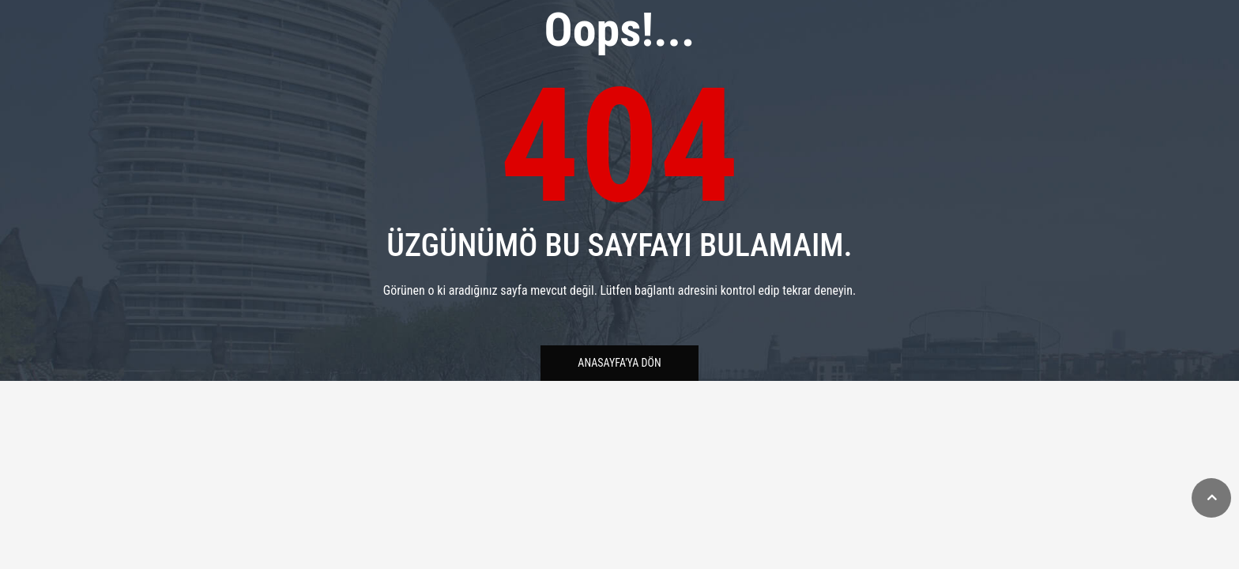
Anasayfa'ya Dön (619, 362)
